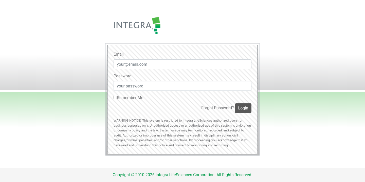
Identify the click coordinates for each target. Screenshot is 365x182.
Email (119, 54)
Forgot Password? (217, 107)
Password (123, 76)
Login (243, 108)
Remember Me (128, 97)
